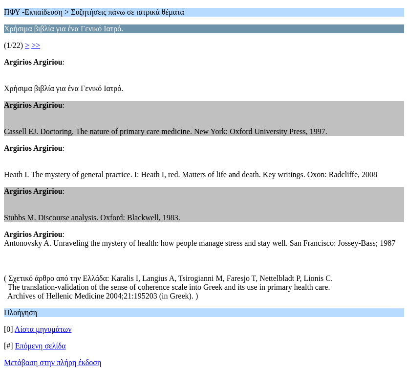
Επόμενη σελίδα (40, 346)
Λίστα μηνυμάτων (43, 329)
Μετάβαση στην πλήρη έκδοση (52, 362)
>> (35, 45)
